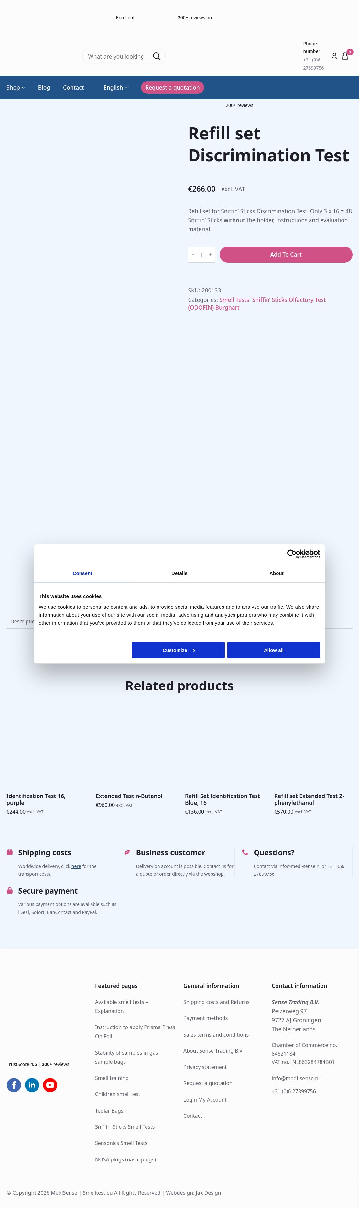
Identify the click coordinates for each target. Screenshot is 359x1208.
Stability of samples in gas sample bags (126, 1057)
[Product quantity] (201, 255)
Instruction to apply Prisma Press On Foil (135, 1032)
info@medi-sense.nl (296, 1078)
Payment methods (205, 1018)
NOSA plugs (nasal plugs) (125, 1159)
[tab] (24, 622)
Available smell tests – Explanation (121, 1006)
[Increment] (210, 254)
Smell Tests (234, 299)
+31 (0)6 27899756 (294, 1091)
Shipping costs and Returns (216, 1001)
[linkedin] (32, 1085)
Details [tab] (179, 573)
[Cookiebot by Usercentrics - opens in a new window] (292, 554)
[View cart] (345, 55)
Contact (73, 87)
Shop (13, 87)
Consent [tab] (82, 573)
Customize (179, 650)
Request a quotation (208, 1083)
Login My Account (205, 1099)
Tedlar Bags (109, 1110)
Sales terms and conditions (216, 1034)
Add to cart (286, 254)
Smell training (112, 1078)
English (110, 87)
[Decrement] (193, 254)
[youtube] (50, 1085)
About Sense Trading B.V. (213, 1050)
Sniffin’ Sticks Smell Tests (125, 1126)
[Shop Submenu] (22, 87)
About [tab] (276, 573)
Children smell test (117, 1094)
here (76, 866)
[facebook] (14, 1085)
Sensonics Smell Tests (121, 1143)
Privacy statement (205, 1067)
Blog (44, 87)
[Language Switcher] (125, 87)
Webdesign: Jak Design (193, 1192)
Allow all (274, 650)
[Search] (156, 56)
